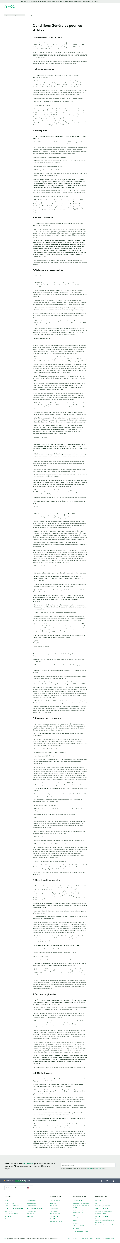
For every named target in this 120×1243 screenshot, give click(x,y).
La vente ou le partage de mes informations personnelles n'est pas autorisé (104, 1220)
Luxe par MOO (9, 1211)
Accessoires (30, 1214)
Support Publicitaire (52, 11)
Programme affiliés (100, 1214)
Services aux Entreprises (87, 11)
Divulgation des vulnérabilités (104, 1225)
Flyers (6, 1219)
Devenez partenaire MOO (80, 1231)
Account (86, 6)
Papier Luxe (53, 1206)
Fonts (91, 1238)
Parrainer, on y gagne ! (102, 1216)
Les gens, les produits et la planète (81, 1206)
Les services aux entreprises (81, 1218)
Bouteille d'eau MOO (11, 1214)
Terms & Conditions (73, 1238)
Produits (7, 1200)
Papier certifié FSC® (56, 1221)
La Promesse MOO (78, 1226)
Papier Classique (55, 1214)
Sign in (92, 6)
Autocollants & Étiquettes (36, 11)
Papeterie (63, 11)
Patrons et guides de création (104, 1211)
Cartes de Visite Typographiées (14, 1208)
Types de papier (55, 1200)
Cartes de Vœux (32, 1206)
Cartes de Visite (9, 11)
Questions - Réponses (101, 1208)
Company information (108, 1238)
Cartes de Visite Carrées (12, 1206)
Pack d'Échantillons (76, 6)
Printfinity (75, 1223)
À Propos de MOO (78, 1200)
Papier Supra (54, 1208)
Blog (98, 11)
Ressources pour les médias (81, 1203)
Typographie (54, 1216)
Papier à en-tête (31, 1211)
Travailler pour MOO (79, 1213)
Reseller (75, 1220)
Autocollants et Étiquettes (35, 1208)
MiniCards (8, 1216)
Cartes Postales (21, 11)
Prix (96, 1203)
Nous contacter (99, 1200)
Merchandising (73, 11)
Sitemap (98, 1238)
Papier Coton (54, 1211)
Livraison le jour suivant (102, 1206)
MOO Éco (53, 1203)
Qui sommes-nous (78, 1210)
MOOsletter (28, 1163)
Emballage (76, 1228)
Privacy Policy (89, 1168)
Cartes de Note (31, 1203)
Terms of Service (99, 1168)
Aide (103, 11)
